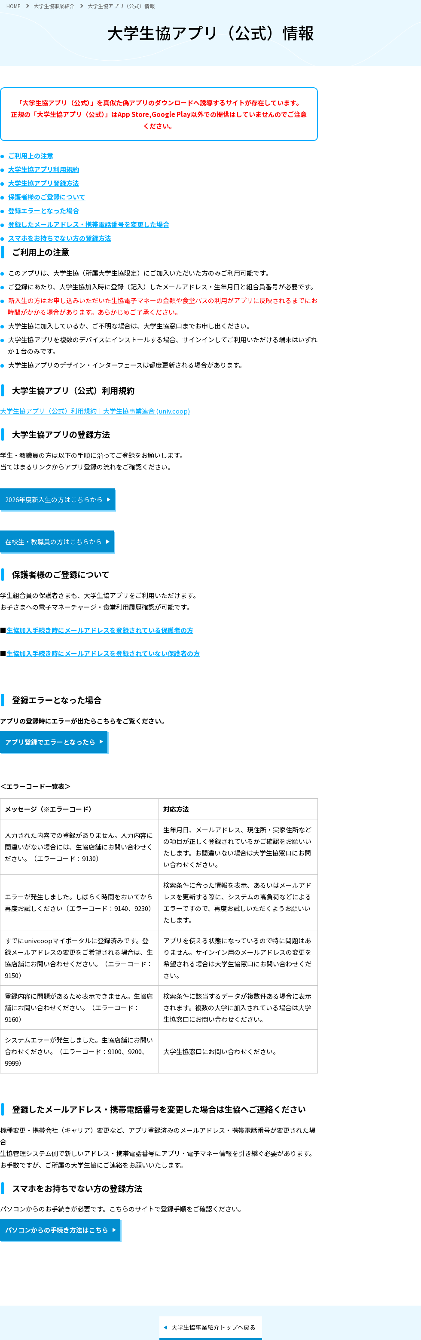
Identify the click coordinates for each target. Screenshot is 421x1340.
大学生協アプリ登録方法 (43, 182)
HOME (13, 5)
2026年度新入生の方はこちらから (54, 499)
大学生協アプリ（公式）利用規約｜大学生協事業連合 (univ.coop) (95, 410)
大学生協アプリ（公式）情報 (121, 5)
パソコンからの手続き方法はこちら (56, 1229)
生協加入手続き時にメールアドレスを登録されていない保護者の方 (103, 653)
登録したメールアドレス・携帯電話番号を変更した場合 (88, 224)
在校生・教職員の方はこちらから (53, 541)
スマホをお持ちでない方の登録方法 (59, 237)
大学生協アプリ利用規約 (43, 169)
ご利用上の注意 (30, 155)
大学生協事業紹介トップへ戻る (213, 1327)
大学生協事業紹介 (54, 5)
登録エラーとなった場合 (43, 210)
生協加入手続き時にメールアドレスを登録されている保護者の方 (99, 630)
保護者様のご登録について (46, 196)
